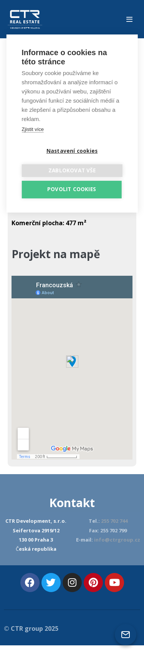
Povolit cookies (71, 189)
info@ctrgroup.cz (117, 539)
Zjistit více (33, 129)
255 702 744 (114, 520)
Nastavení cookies (72, 150)
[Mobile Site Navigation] (129, 19)
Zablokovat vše (72, 170)
